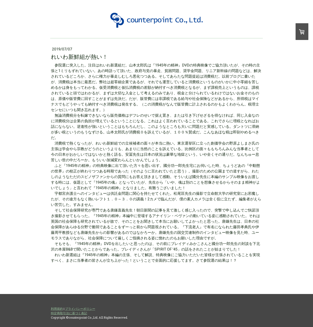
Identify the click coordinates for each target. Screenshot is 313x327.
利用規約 (57, 308)
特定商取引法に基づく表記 (69, 313)
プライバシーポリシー (80, 308)
